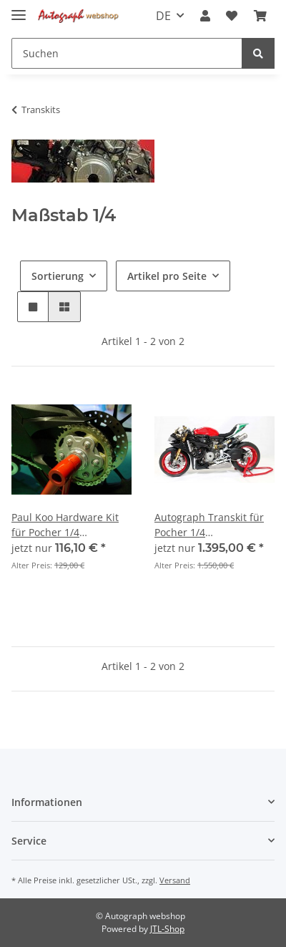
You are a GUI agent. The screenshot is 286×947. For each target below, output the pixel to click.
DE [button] (163, 16)
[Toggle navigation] (18, 9)
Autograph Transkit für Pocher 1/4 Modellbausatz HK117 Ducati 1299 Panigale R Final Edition (209, 525)
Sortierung (57, 276)
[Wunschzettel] (231, 15)
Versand (174, 880)
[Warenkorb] (260, 15)
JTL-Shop (167, 929)
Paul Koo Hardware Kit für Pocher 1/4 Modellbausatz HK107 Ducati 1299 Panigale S (65, 525)
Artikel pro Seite (167, 276)
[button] (205, 15)
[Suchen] (126, 53)
